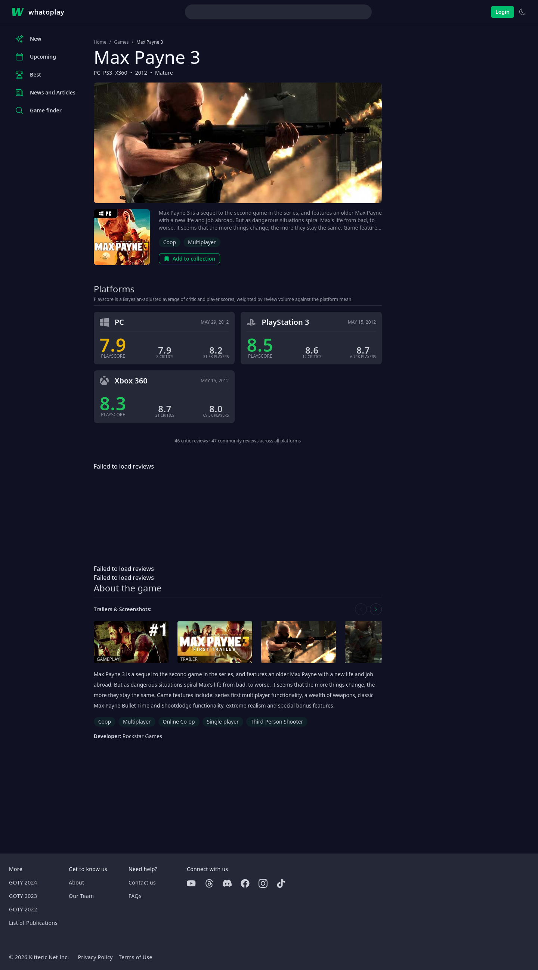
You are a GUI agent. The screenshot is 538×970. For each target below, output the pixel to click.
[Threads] (209, 883)
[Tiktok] (280, 883)
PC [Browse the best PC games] (97, 72)
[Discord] (227, 883)
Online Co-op (179, 721)
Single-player (223, 721)
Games (121, 42)
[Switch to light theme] (522, 12)
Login (502, 11)
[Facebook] (245, 883)
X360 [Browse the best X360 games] (121, 72)
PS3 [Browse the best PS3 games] (107, 72)
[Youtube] (191, 883)
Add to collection (190, 258)
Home (100, 42)
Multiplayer (202, 242)
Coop (169, 242)
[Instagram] (263, 883)
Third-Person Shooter (277, 721)
